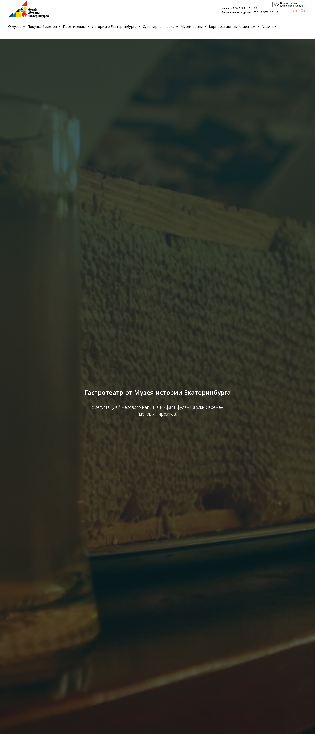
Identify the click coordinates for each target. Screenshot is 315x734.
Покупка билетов (42, 26)
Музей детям (192, 26)
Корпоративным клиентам (232, 26)
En (295, 10)
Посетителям (75, 26)
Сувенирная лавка (159, 26)
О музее (15, 26)
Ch (303, 10)
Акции (268, 26)
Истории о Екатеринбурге (114, 26)
